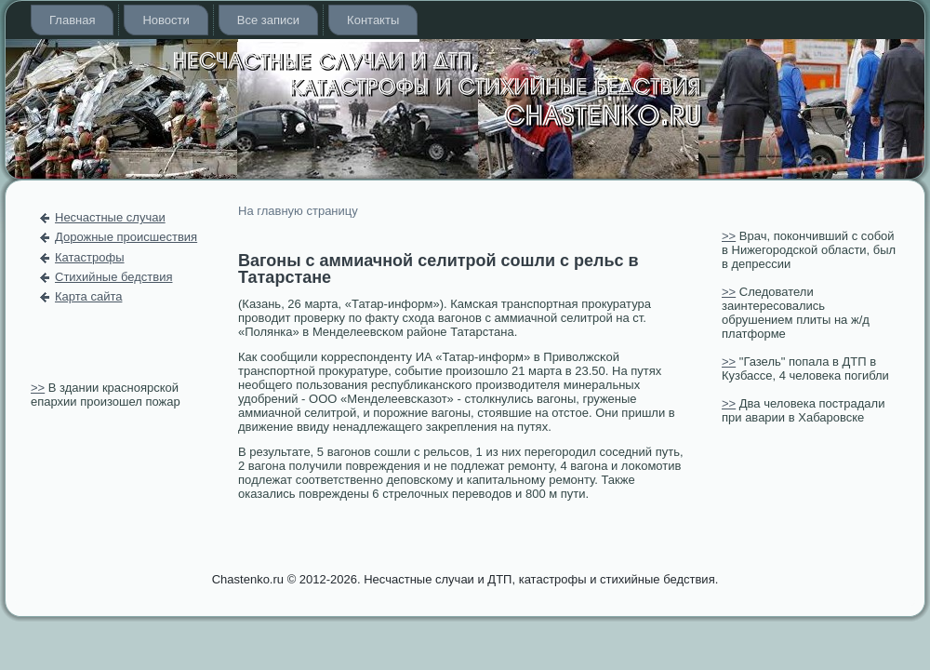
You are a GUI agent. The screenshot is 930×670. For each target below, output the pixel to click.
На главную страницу (298, 211)
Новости (165, 20)
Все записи (268, 20)
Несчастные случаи (110, 217)
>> (38, 388)
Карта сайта (88, 296)
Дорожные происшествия (126, 237)
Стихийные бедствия (113, 277)
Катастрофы (90, 257)
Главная (72, 20)
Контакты (373, 20)
